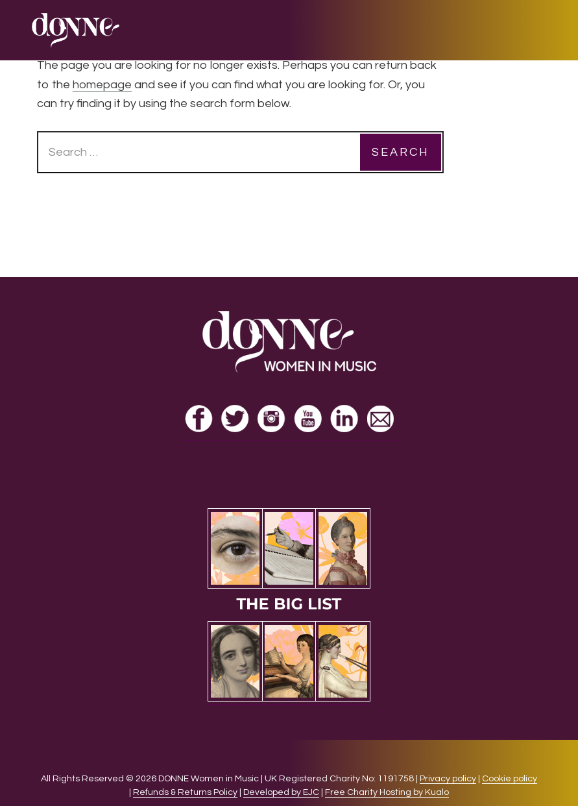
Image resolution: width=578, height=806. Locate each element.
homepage (102, 85)
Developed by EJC (281, 792)
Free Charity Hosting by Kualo (387, 792)
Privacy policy (448, 778)
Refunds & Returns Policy (185, 792)
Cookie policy (509, 778)
